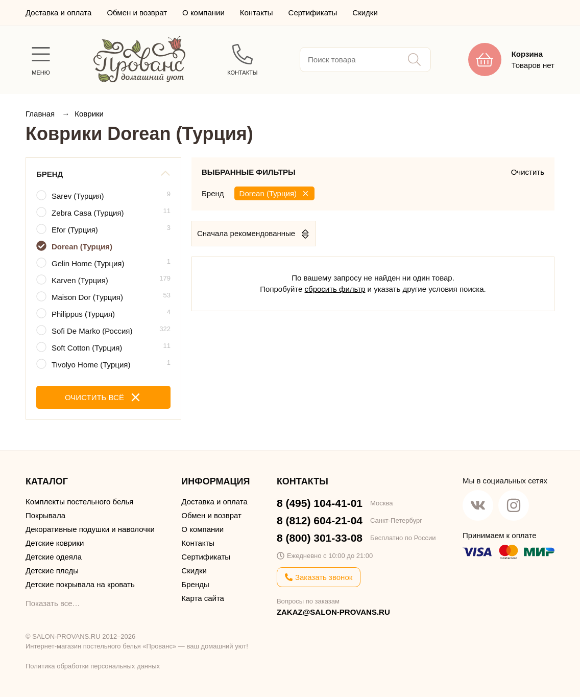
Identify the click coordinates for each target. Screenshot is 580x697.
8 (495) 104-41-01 (319, 503)
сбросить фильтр (335, 289)
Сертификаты (312, 12)
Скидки (364, 12)
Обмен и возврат (137, 12)
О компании (203, 12)
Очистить (527, 172)
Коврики (89, 113)
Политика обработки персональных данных (93, 666)
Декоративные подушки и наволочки (90, 529)
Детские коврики (55, 543)
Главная (41, 113)
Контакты (256, 12)
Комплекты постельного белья (79, 501)
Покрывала (45, 515)
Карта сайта (202, 598)
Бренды (195, 584)
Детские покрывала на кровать (80, 584)
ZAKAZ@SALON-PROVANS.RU (333, 612)
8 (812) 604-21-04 (319, 520)
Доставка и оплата (58, 12)
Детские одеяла (54, 556)
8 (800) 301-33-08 (319, 538)
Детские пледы (52, 570)
